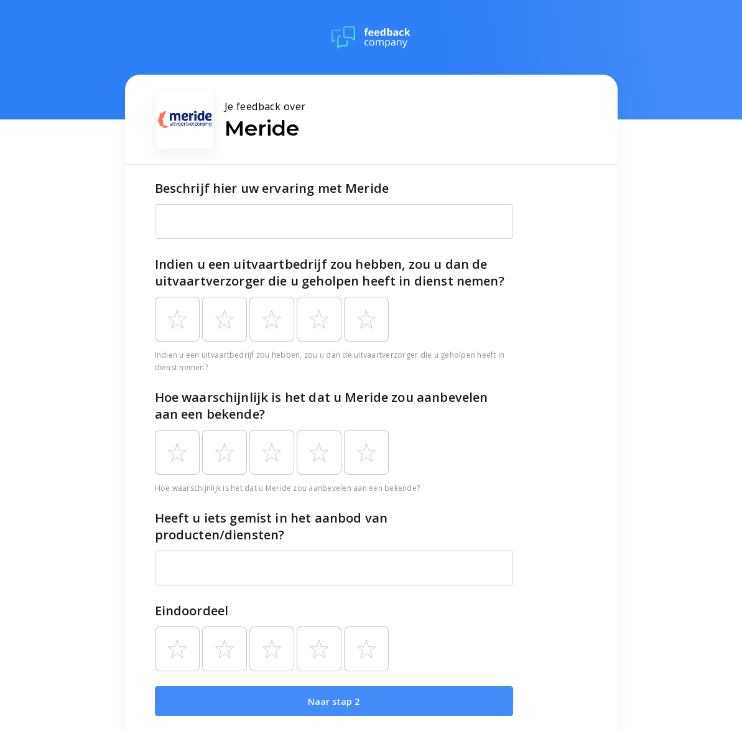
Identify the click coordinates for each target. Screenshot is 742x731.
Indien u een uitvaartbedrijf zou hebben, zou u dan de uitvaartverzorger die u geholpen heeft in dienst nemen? (329, 272)
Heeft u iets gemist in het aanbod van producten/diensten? (271, 526)
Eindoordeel (192, 610)
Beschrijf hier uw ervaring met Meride (272, 188)
